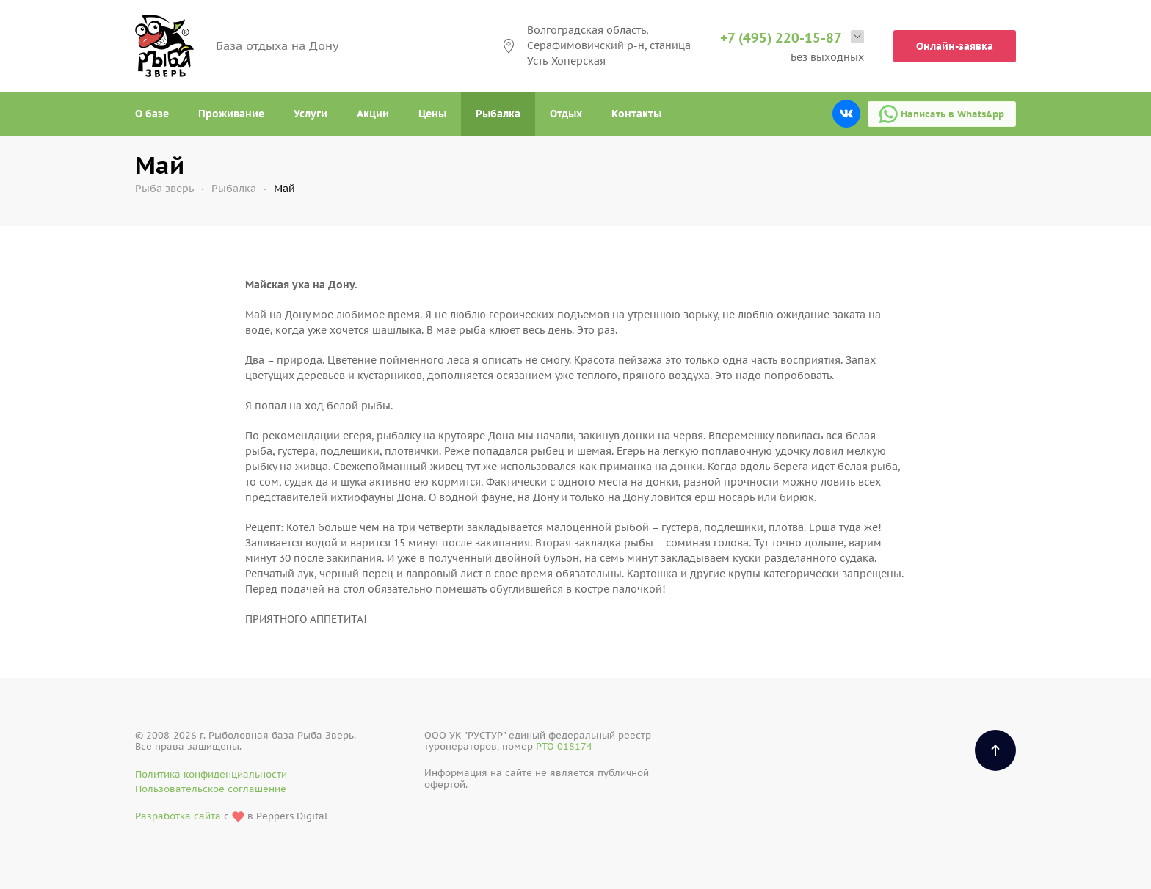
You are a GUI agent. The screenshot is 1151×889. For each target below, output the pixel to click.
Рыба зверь (164, 188)
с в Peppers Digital (231, 817)
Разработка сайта (178, 816)
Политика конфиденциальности (211, 774)
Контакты (636, 113)
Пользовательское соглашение (210, 789)
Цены (432, 113)
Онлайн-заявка (954, 46)
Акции (373, 113)
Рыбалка (498, 113)
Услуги (310, 113)
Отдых (566, 113)
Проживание (231, 113)
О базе (152, 113)
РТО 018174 (564, 746)
